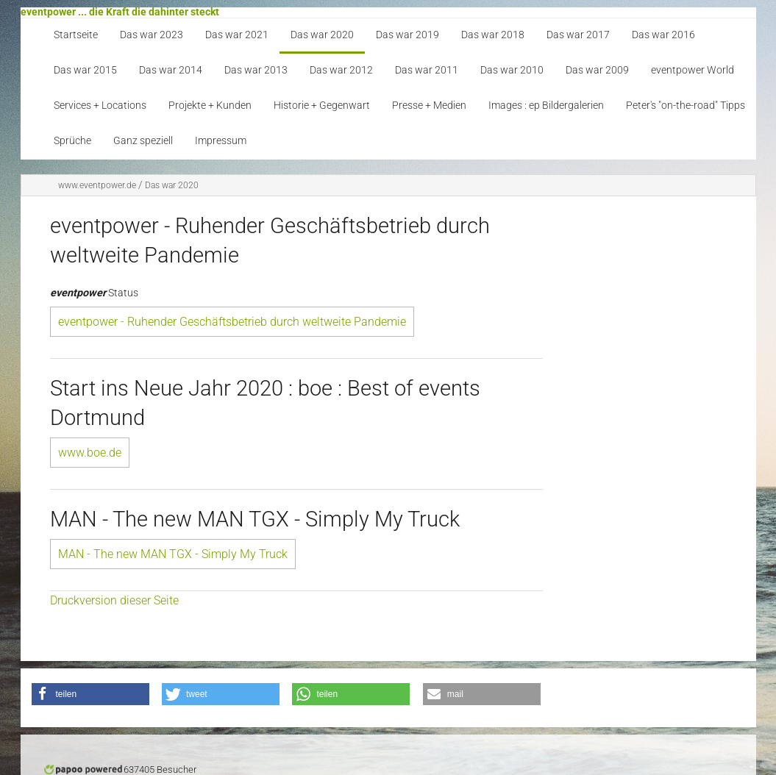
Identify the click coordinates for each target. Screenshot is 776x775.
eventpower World (692, 70)
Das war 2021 (236, 35)
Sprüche (72, 141)
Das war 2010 (512, 70)
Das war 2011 (426, 70)
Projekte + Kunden (210, 105)
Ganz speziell (143, 141)
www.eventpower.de (97, 185)
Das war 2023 (151, 35)
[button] (90, 694)
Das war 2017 (578, 35)
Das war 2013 (256, 70)
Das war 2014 (170, 70)
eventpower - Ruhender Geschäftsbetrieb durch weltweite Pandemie (232, 322)
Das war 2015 (85, 70)
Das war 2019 (407, 35)
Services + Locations (100, 105)
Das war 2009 (597, 70)
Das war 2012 (341, 70)
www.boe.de (89, 453)
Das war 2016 (663, 35)
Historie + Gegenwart (322, 105)
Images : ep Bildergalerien (546, 105)
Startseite (76, 35)
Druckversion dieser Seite (114, 600)
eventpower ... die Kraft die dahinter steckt (120, 12)
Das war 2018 (492, 35)
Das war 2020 (322, 35)
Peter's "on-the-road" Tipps (685, 105)
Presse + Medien (429, 105)
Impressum (220, 141)
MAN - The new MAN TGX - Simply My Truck (173, 554)
